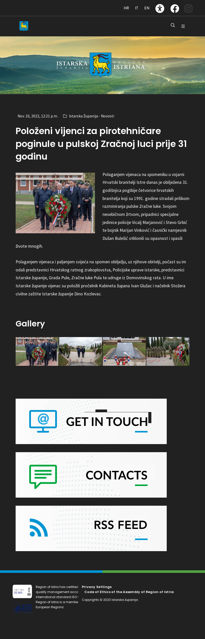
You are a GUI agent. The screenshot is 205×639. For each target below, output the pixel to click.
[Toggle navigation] (18, 5)
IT (136, 8)
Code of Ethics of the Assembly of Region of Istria (129, 592)
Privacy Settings (97, 586)
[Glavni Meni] (183, 26)
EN (146, 8)
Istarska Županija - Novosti (91, 116)
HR (126, 8)
